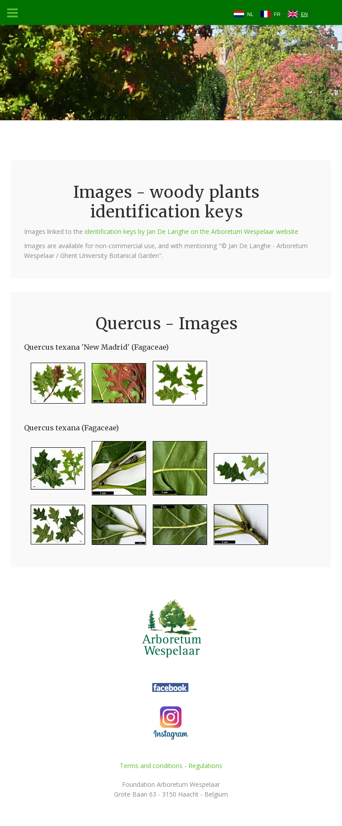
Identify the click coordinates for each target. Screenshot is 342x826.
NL (250, 14)
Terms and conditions (151, 765)
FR (277, 14)
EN (304, 14)
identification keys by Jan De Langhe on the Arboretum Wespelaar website (191, 231)
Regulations (205, 765)
